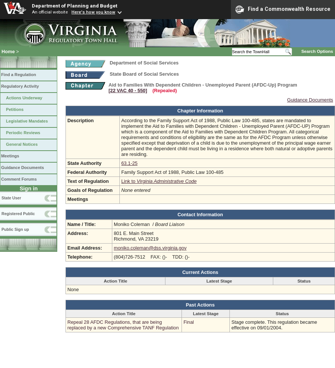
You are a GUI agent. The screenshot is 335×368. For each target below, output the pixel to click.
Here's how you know (93, 12)
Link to (159, 181)
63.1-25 (129, 163)
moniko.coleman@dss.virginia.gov (150, 248)
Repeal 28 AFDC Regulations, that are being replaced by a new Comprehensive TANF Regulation (123, 325)
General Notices (22, 144)
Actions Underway (24, 98)
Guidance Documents (22, 167)
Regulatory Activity (20, 86)
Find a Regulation (18, 74)
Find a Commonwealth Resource (283, 9)
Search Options (317, 51)
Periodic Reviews (23, 132)
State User (11, 198)
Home (8, 51)
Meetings (10, 156)
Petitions (15, 109)
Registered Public (18, 213)
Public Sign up (15, 229)
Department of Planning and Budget (74, 6)
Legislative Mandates (27, 121)
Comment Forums (19, 179)
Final (188, 322)
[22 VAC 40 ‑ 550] (128, 90)
